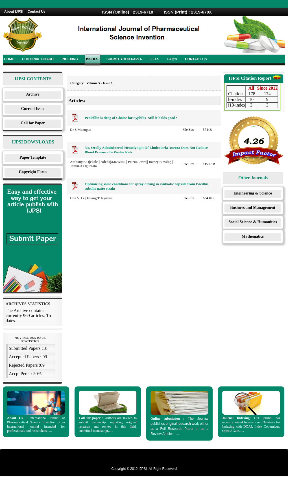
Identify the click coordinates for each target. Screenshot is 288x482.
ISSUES (92, 59)
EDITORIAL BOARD (38, 59)
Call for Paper (33, 123)
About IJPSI (13, 12)
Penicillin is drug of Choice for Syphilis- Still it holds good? (131, 118)
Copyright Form (33, 172)
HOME (9, 59)
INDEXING (70, 59)
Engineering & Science (253, 193)
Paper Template (32, 157)
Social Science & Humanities (252, 222)
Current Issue (33, 109)
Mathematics (253, 236)
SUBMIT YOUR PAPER (124, 59)
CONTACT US (196, 59)
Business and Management (252, 207)
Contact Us (36, 12)
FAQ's (172, 59)
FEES (154, 59)
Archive (32, 94)
